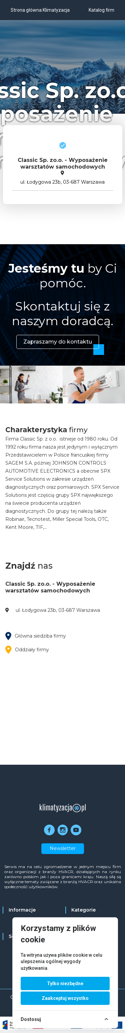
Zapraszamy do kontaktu (57, 342)
